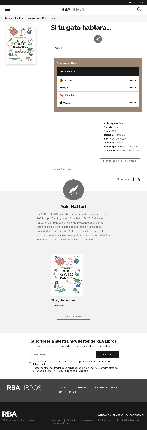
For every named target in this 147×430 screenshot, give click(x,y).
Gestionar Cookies (61, 423)
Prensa (83, 387)
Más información (63, 169)
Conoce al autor (73, 316)
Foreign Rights (67, 392)
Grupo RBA (104, 415)
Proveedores (87, 420)
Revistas (118, 415)
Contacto (64, 387)
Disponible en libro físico (119, 161)
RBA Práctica (49, 18)
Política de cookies (130, 420)
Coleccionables (135, 415)
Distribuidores (105, 387)
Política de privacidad (108, 420)
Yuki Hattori (62, 48)
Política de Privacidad (76, 371)
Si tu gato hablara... (64, 300)
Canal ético (72, 420)
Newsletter (136, 2)
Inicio (8, 18)
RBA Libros (32, 18)
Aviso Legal (56, 420)
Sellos (19, 18)
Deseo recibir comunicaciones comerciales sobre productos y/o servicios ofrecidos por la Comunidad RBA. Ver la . (76, 369)
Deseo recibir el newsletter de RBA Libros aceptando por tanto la (72, 363)
